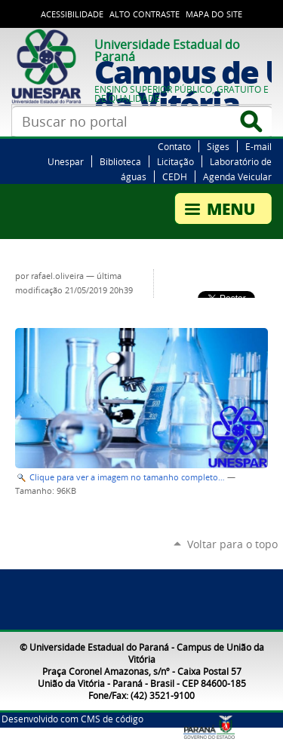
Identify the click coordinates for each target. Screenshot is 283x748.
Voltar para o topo (232, 544)
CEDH (174, 176)
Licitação (175, 161)
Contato (174, 146)
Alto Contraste (144, 14)
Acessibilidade (72, 14)
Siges (218, 146)
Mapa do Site (214, 14)
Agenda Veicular (237, 176)
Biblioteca (120, 161)
